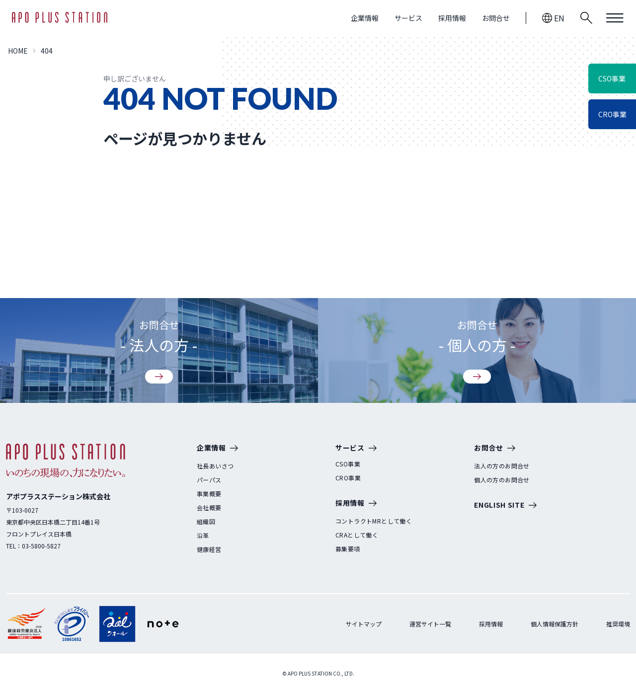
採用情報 (452, 18)
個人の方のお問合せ (502, 480)
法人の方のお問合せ (502, 466)
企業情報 (365, 18)
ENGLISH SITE (505, 505)
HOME (18, 51)
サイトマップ (364, 623)
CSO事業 (347, 464)
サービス (408, 18)
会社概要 (209, 508)
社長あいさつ (215, 466)
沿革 (203, 535)
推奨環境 (618, 623)
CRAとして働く (356, 535)
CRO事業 (348, 478)
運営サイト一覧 (430, 623)
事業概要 (209, 494)
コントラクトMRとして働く (373, 521)
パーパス (209, 480)
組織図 (206, 522)
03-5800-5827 (41, 545)
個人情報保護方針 (554, 623)
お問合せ (496, 18)
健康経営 (209, 549)
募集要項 (347, 549)
